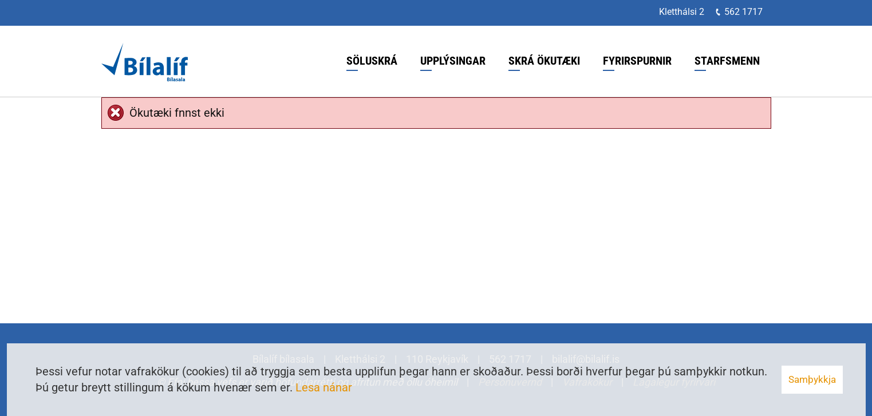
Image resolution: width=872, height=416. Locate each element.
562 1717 (743, 11)
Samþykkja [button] (812, 379)
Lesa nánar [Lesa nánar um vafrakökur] (323, 387)
